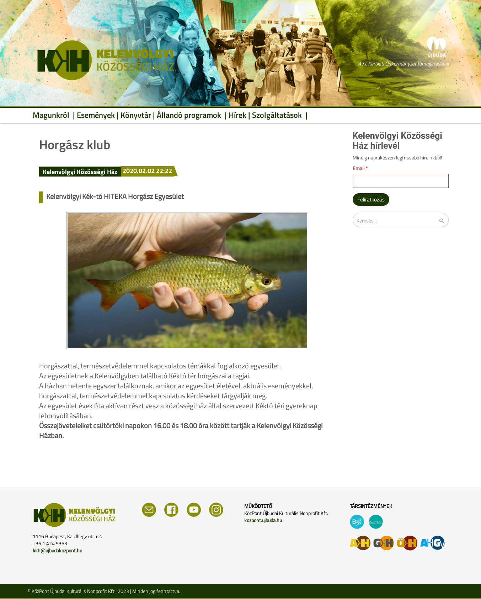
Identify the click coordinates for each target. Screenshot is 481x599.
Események (96, 115)
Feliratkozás (371, 199)
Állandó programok (190, 115)
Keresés (446, 221)
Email (360, 168)
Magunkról (52, 115)
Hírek (237, 115)
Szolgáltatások (278, 115)
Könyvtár (136, 115)
